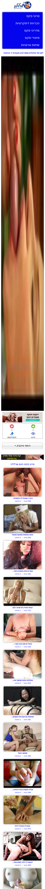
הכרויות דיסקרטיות (27, 23)
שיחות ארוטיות (30, 45)
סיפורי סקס (32, 37)
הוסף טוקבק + (22, 445)
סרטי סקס (32, 16)
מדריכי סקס (31, 30)
